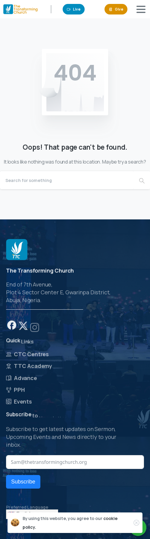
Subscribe (23, 482)
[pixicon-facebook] (11, 327)
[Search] (67, 180)
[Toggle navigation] (141, 9)
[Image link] (16, 249)
